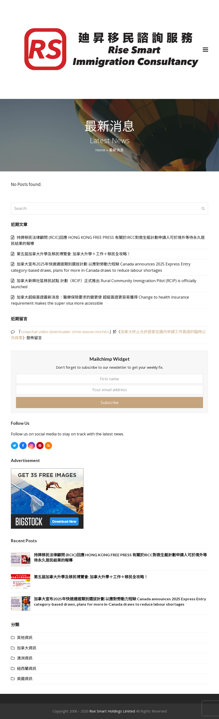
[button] (205, 49)
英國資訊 (24, 678)
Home (100, 149)
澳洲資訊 (24, 658)
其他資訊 (24, 637)
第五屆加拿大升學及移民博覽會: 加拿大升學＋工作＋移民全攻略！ (74, 254)
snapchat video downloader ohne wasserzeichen (65, 331)
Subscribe (110, 402)
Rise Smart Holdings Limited (112, 711)
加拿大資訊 (26, 648)
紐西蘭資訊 (26, 668)
